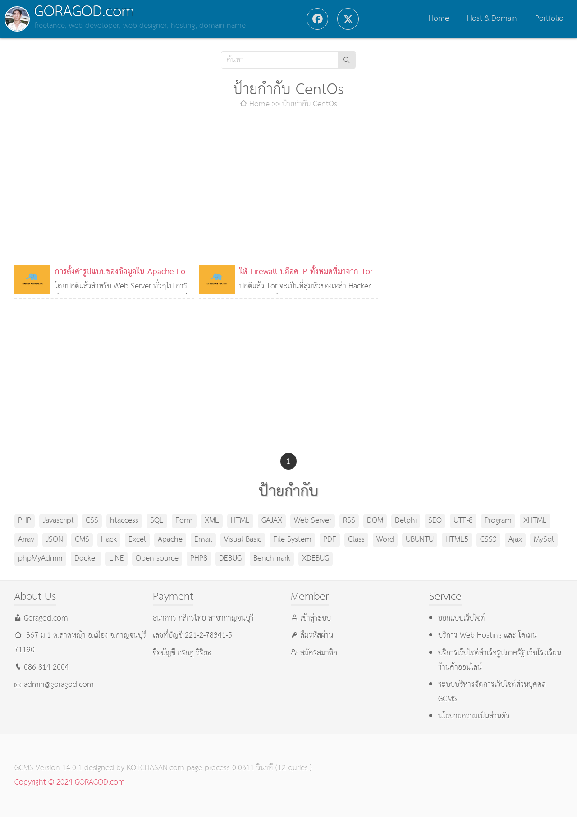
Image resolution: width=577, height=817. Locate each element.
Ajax (515, 540)
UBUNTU (420, 540)
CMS (82, 540)
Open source (157, 559)
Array (26, 540)
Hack (109, 540)
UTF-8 (463, 521)
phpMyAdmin (40, 559)
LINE (116, 559)
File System (292, 540)
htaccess (124, 521)
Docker (85, 559)
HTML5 (456, 540)
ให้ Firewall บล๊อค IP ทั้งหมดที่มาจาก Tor (306, 272)
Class (356, 540)
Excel (137, 540)
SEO (435, 521)
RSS (349, 521)
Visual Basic (242, 540)
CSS (92, 521)
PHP (24, 521)
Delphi (406, 521)
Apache (170, 540)
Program (498, 521)
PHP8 (198, 559)
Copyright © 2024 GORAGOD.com (69, 783)
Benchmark (271, 559)
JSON (54, 540)
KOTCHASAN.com (155, 768)
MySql (544, 540)
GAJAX (271, 521)
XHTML (535, 521)
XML (212, 521)
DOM (375, 521)
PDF (329, 540)
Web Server (312, 521)
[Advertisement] (288, 188)
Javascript (58, 521)
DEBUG (230, 559)
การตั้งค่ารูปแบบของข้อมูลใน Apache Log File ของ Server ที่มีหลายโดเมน (122, 279)
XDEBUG (315, 559)
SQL (157, 521)
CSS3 (488, 540)
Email (203, 540)
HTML (240, 521)
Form (184, 521)
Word (385, 540)
